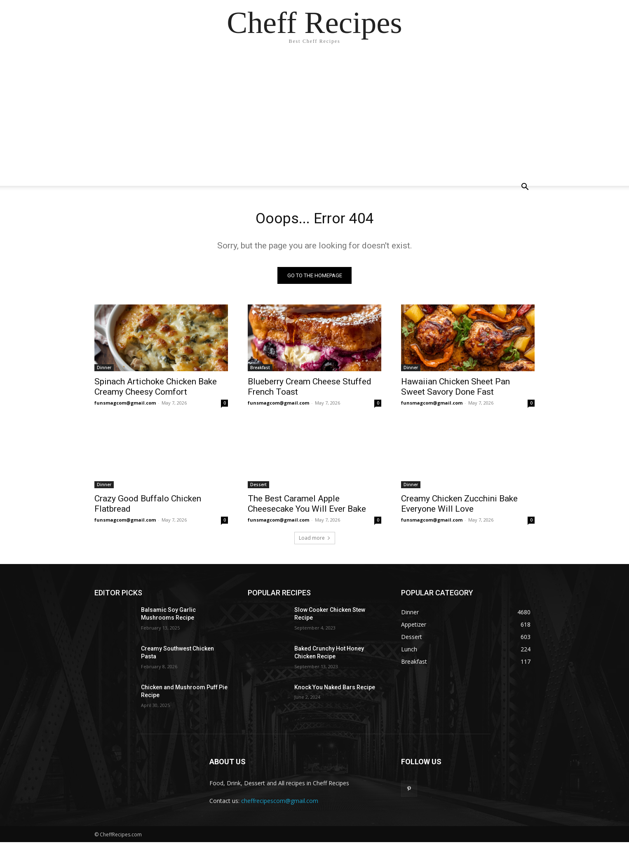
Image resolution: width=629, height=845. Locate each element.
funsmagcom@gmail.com (125, 405)
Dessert (258, 487)
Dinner (104, 370)
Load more (315, 540)
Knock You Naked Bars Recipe (334, 689)
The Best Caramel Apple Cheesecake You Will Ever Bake (307, 506)
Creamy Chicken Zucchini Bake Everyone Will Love (459, 506)
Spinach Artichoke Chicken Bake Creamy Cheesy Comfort (155, 389)
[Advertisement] (314, 115)
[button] (525, 188)
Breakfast (260, 370)
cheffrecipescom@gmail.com (279, 804)
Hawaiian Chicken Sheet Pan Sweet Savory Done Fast (455, 389)
